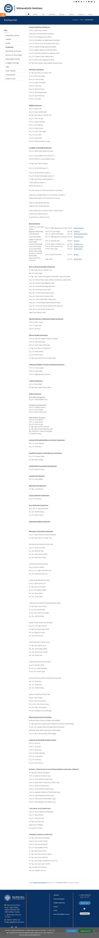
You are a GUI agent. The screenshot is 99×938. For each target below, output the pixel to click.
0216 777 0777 (84, 897)
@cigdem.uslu (78, 244)
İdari (43, 14)
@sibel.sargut (78, 249)
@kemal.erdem (78, 246)
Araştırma (81, 14)
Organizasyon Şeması (12, 35)
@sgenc (76, 254)
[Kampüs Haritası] (86, 1)
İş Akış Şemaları (10, 75)
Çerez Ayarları (84, 913)
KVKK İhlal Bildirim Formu (62, 914)
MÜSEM (56, 895)
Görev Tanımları (10, 71)
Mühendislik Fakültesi (40, 882)
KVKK (55, 910)
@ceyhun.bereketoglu (80, 234)
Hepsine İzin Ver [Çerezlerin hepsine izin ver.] (85, 931)
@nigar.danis (78, 259)
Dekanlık (8, 39)
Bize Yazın (84, 903)
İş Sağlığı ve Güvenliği (12, 63)
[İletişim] (84, 1)
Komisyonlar (9, 47)
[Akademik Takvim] (79, 1)
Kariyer (56, 907)
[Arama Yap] (94, 2)
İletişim (90, 14)
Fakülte (35, 14)
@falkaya (77, 231)
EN (91, 2)
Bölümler (62, 14)
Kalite (7, 67)
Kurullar (8, 43)
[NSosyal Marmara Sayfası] (89, 1)
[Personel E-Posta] (76, 1)
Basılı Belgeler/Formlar (13, 59)
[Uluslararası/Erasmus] (81, 1)
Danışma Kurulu (10, 79)
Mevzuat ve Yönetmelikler (14, 55)
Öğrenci (72, 14)
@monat (76, 241)
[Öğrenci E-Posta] (74, 1)
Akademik (52, 14)
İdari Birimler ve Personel (13, 51)
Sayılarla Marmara (59, 903)
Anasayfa (75, 20)
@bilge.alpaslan (79, 228)
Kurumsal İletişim (59, 899)
